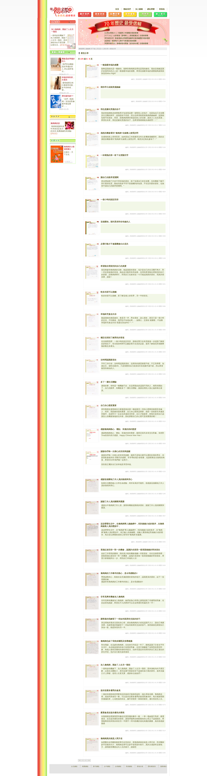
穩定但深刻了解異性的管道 (112, 337)
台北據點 (74, 766)
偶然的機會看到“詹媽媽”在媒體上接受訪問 (119, 133)
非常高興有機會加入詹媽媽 (112, 597)
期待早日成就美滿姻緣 (110, 87)
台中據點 (107, 766)
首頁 (117, 9)
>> (89, 760)
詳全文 (63, 45)
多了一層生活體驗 (108, 382)
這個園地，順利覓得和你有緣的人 (115, 222)
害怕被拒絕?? (67, 96)
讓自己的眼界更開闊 (109, 177)
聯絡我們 (127, 9)
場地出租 (140, 766)
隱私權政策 (152, 766)
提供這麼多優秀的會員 (110, 690)
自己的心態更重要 (108, 405)
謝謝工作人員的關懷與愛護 (112, 501)
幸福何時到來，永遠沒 (68, 78)
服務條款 (163, 766)
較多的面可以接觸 (108, 292)
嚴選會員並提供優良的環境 (112, 712)
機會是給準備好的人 (68, 60)
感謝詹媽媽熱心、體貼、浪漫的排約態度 (118, 429)
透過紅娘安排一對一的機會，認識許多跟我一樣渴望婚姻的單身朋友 (130, 550)
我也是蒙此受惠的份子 (110, 109)
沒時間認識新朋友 (108, 360)
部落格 (162, 9)
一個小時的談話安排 (109, 199)
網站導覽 (151, 9)
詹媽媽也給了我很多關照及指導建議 (116, 641)
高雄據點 (129, 766)
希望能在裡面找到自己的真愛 (113, 266)
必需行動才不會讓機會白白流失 (114, 244)
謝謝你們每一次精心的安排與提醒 (115, 451)
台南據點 (118, 766)
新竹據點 (96, 766)
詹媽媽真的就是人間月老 (111, 738)
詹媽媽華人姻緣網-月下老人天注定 (90, 48)
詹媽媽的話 (55, 123)
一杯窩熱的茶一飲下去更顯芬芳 (114, 155)
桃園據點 (85, 766)
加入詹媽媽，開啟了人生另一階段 (62, 30)
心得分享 (105, 48)
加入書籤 (139, 9)
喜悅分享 (113, 48)
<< (80, 760)
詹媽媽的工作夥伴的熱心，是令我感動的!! (119, 573)
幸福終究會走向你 (108, 314)
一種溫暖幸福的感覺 (109, 65)
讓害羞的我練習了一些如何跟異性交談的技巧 (120, 619)
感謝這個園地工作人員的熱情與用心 (116, 479)
